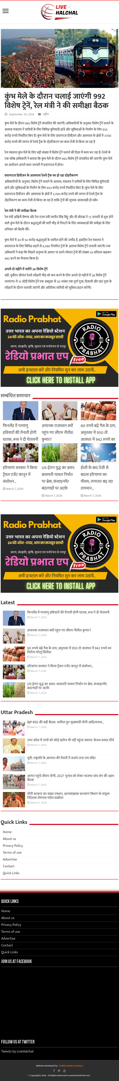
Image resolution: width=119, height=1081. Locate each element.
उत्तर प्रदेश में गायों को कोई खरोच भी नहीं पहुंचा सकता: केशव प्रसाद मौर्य (70, 740)
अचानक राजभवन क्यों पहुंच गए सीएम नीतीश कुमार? (57, 432)
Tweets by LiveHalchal (17, 1051)
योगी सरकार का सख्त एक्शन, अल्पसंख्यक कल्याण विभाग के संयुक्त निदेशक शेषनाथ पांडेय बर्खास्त (68, 796)
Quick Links (11, 873)
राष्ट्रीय (46, 114)
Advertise (10, 860)
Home (7, 832)
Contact (9, 866)
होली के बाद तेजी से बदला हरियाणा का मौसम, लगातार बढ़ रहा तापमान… (97, 478)
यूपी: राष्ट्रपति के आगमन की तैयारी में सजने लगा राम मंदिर (61, 758)
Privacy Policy (13, 846)
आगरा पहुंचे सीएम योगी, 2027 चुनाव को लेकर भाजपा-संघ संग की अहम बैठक (70, 778)
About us (9, 839)
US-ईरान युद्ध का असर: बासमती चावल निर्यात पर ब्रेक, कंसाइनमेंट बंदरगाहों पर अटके (58, 478)
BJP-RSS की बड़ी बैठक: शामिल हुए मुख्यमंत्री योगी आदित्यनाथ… (65, 722)
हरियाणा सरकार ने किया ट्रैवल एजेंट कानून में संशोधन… (20, 474)
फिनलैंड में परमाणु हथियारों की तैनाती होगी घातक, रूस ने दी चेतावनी (20, 432)
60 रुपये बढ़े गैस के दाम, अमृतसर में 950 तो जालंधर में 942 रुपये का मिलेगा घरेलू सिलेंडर (98, 436)
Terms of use (12, 853)
